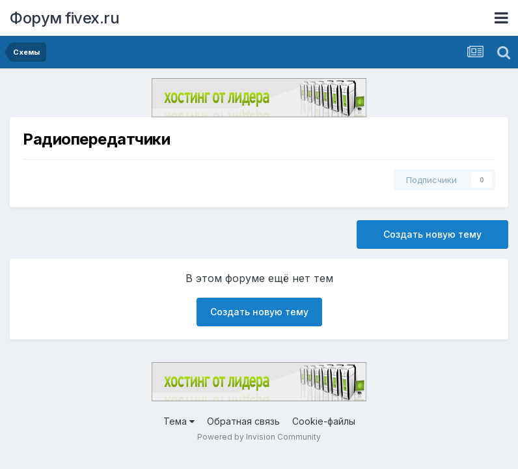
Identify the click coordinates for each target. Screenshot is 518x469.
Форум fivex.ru (64, 17)
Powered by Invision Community (259, 437)
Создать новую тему (432, 234)
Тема (179, 421)
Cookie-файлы (323, 421)
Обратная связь (243, 421)
